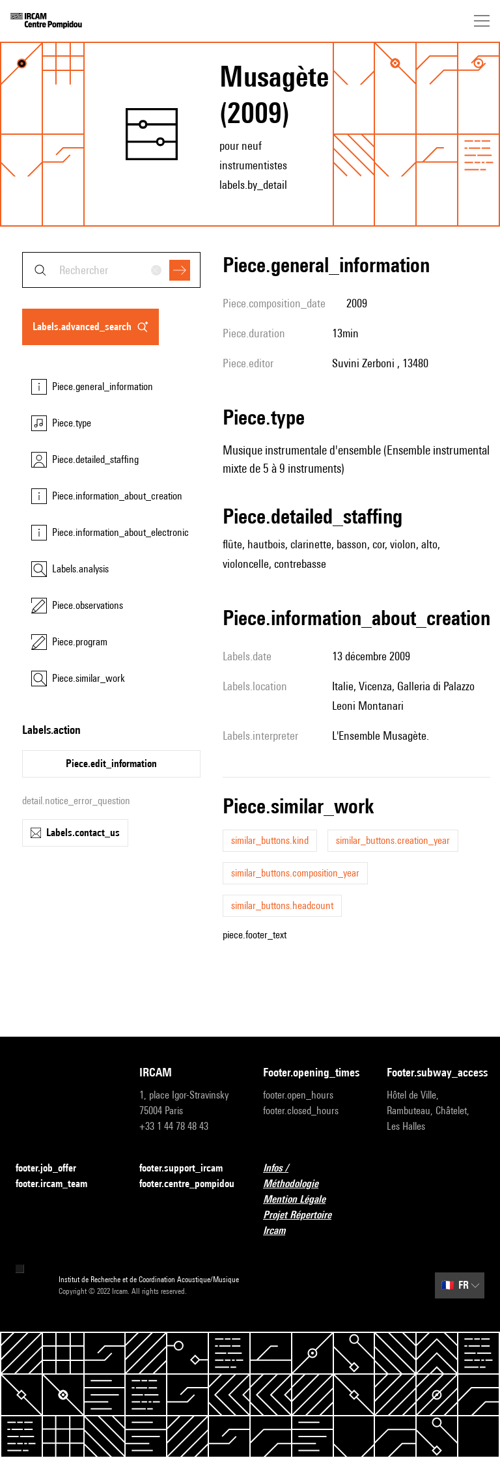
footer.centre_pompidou (186, 1183)
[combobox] (111, 270)
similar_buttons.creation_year (393, 840)
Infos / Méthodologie (312, 1176)
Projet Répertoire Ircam (312, 1223)
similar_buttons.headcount (282, 905)
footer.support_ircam (188, 1168)
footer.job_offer (54, 1168)
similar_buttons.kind (270, 840)
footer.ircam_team (59, 1184)
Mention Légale (302, 1200)
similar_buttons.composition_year (295, 873)
